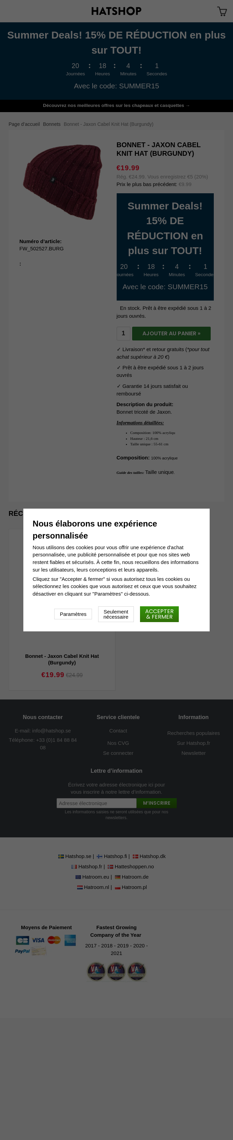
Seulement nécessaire (116, 614)
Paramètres (73, 614)
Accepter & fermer (159, 614)
